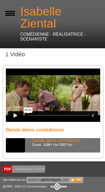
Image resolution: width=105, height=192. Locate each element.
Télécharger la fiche (29, 169)
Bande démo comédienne (56, 140)
